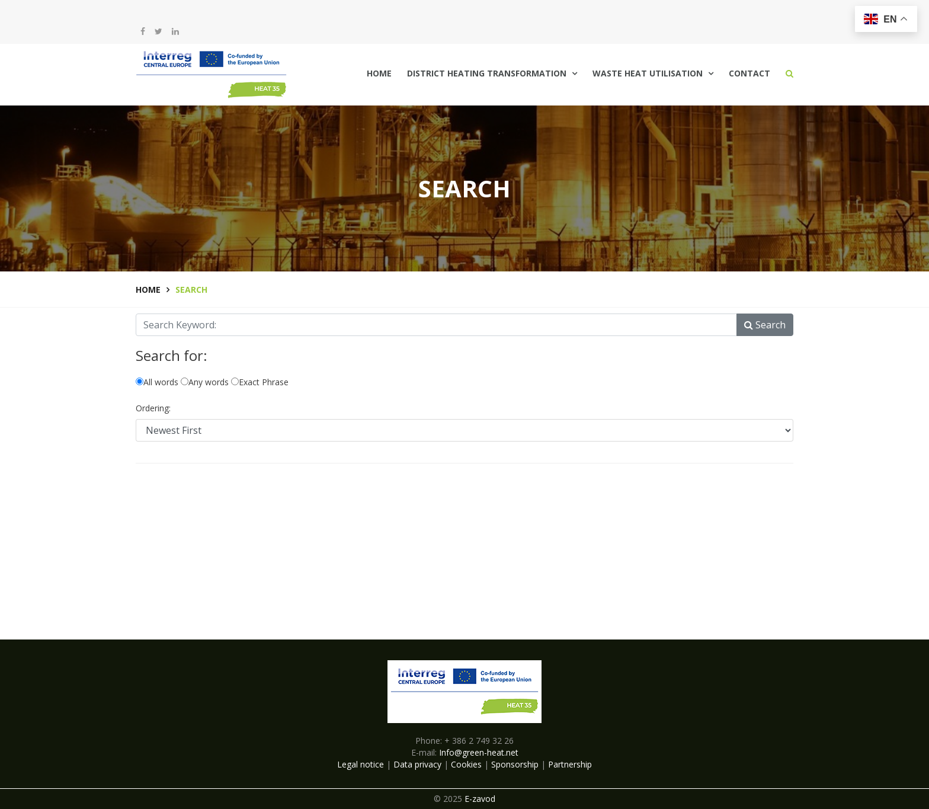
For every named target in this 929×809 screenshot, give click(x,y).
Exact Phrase (260, 382)
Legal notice (360, 764)
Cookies (466, 764)
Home (379, 73)
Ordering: (153, 408)
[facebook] (142, 31)
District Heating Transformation (486, 73)
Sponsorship (515, 764)
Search (765, 324)
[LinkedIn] (175, 31)
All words (157, 382)
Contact (749, 73)
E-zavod (479, 798)
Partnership (570, 764)
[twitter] (158, 31)
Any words (205, 382)
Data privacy (417, 764)
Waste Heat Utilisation (647, 73)
